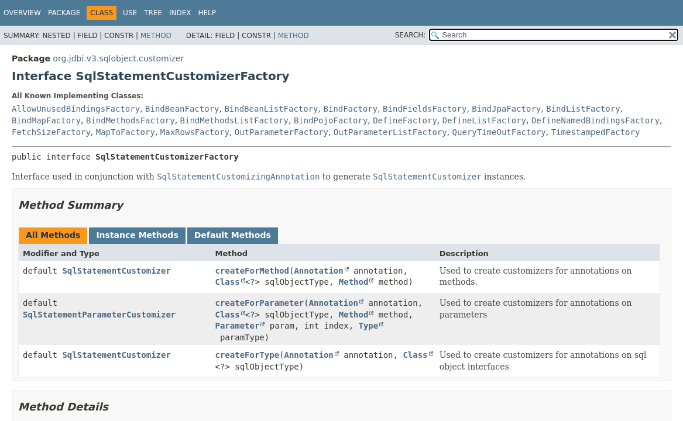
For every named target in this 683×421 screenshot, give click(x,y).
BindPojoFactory (331, 120)
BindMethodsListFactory (234, 120)
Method (155, 36)
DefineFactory (405, 120)
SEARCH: (410, 35)
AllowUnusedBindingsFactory (76, 108)
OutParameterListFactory (390, 132)
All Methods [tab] (53, 235)
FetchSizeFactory (51, 132)
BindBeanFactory (182, 108)
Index (180, 13)
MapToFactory (125, 132)
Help (207, 13)
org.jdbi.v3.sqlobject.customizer (118, 58)
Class (227, 282)
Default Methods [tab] (232, 235)
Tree (153, 13)
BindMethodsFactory (130, 120)
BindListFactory (583, 108)
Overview (22, 13)
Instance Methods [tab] (137, 235)
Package (64, 13)
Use (130, 13)
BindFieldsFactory (424, 108)
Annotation (318, 270)
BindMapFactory (46, 120)
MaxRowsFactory (194, 132)
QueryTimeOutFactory (499, 132)
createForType (247, 355)
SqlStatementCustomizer (116, 270)
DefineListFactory (484, 120)
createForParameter (259, 303)
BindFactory (350, 108)
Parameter (237, 325)
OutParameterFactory (281, 132)
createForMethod (252, 270)
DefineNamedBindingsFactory (595, 120)
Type (369, 325)
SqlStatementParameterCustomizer (99, 314)
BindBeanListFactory (271, 108)
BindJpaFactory (506, 108)
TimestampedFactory (595, 132)
